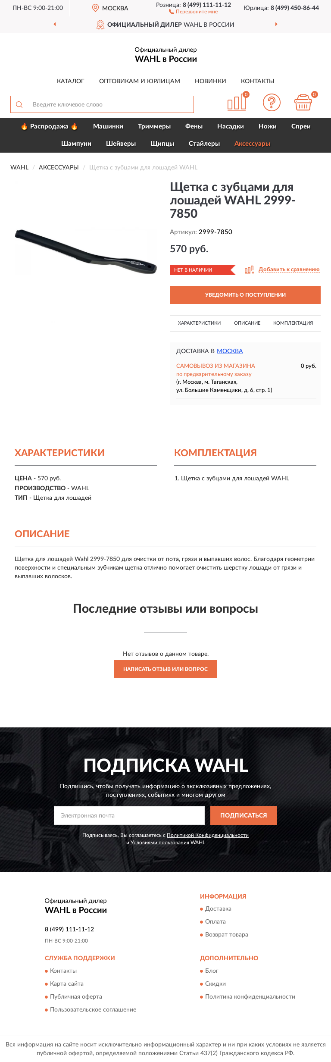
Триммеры (154, 126)
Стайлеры (204, 144)
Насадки (230, 126)
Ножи (268, 126)
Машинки (108, 126)
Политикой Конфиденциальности (208, 835)
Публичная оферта (76, 997)
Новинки (210, 81)
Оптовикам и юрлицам (139, 81)
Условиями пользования (160, 842)
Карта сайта (67, 984)
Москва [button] (230, 351)
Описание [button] (247, 323)
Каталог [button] (70, 81)
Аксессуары (252, 144)
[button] (193, 11)
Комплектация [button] (293, 323)
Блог (212, 971)
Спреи (301, 126)
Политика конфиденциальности (250, 997)
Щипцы (162, 144)
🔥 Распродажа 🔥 (49, 126)
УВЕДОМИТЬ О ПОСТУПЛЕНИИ (245, 295)
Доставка (218, 909)
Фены (194, 126)
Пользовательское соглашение (93, 1010)
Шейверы (121, 144)
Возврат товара (226, 935)
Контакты (258, 81)
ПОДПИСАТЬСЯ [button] (243, 816)
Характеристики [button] (199, 323)
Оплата (215, 922)
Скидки (215, 984)
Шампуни (76, 144)
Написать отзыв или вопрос (165, 669)
